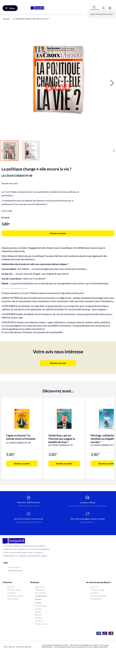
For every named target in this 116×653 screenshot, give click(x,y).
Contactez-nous (15, 570)
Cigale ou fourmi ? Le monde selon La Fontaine (20, 437)
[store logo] (37, 8)
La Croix (11, 586)
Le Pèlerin (11, 592)
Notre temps (13, 599)
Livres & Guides (38, 610)
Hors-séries (40, 592)
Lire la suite (7, 211)
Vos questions (14, 567)
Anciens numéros (39, 619)
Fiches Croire (41, 624)
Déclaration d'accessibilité (77, 647)
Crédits (90, 647)
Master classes (38, 601)
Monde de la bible (15, 596)
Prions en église (14, 589)
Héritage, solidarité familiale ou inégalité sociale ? (103, 439)
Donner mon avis (10, 183)
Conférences (41, 596)
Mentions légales (59, 647)
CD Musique (41, 605)
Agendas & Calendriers (40, 588)
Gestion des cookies (100, 647)
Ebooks (38, 615)
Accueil (6, 19)
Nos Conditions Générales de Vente (54, 645)
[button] (103, 8)
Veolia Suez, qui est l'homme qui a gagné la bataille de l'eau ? (61, 439)
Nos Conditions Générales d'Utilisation (84, 645)
